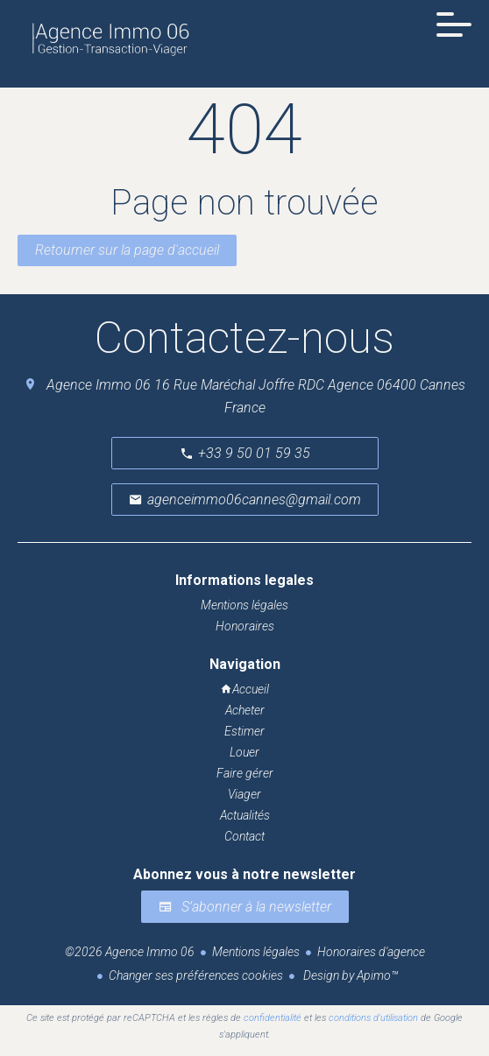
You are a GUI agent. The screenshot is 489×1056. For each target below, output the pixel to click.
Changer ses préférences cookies (196, 975)
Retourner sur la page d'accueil (127, 250)
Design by (349, 975)
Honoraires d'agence (371, 952)
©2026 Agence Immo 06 (130, 952)
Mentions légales (256, 952)
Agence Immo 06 (98, 385)
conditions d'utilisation (373, 1018)
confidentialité (272, 1018)
